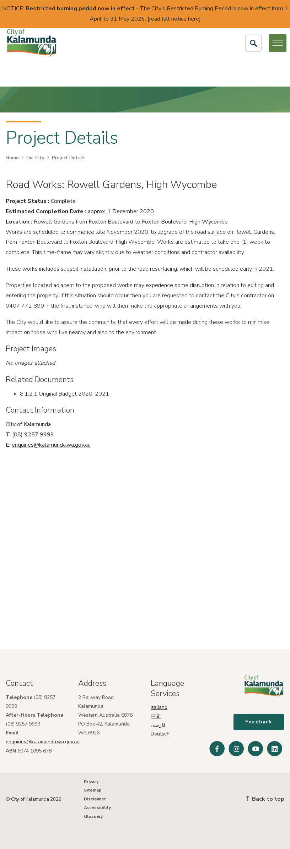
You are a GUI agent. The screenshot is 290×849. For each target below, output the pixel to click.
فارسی (158, 725)
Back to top (265, 799)
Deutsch (160, 734)
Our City (35, 158)
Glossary (93, 816)
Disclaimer (95, 798)
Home (12, 158)
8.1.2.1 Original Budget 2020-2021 (64, 394)
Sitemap (93, 790)
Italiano (159, 707)
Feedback (259, 722)
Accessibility (97, 807)
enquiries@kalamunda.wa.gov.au (51, 445)
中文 (156, 715)
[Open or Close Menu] (277, 43)
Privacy (91, 781)
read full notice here (174, 19)
